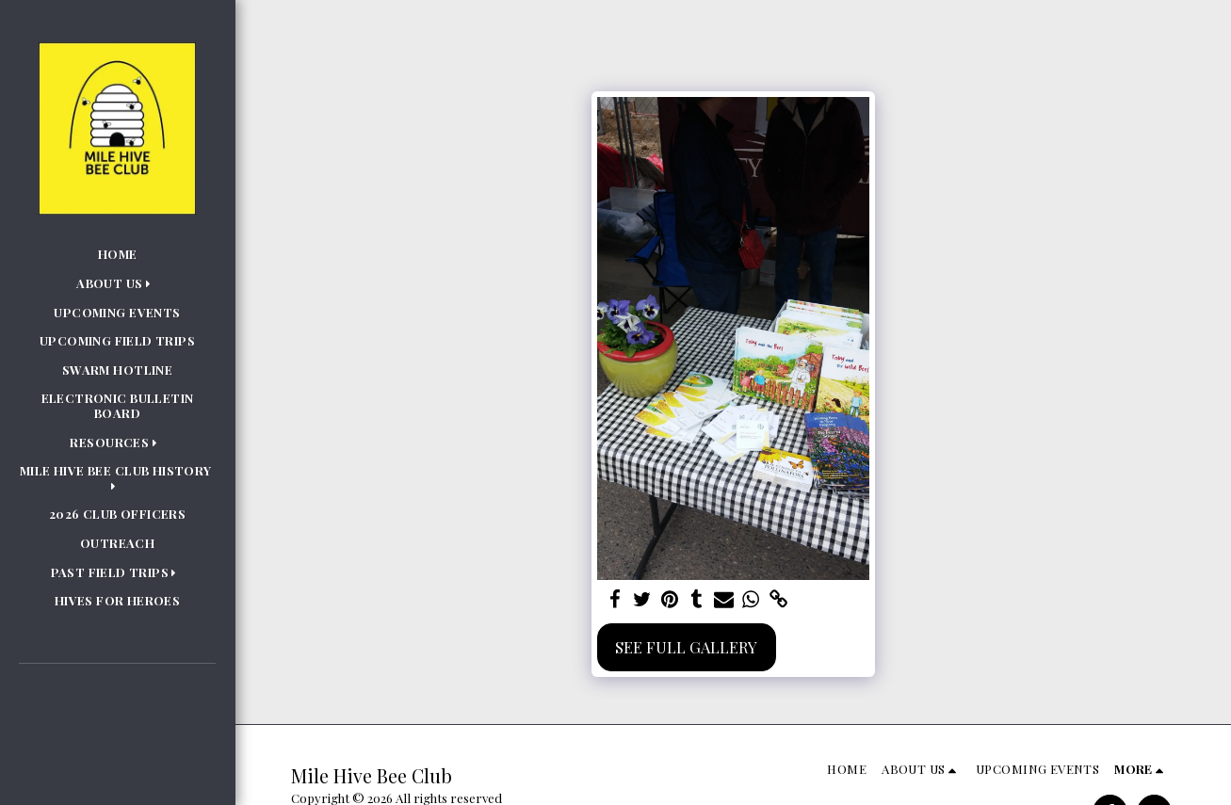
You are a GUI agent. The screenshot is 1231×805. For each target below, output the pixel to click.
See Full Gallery (686, 646)
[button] (117, 283)
